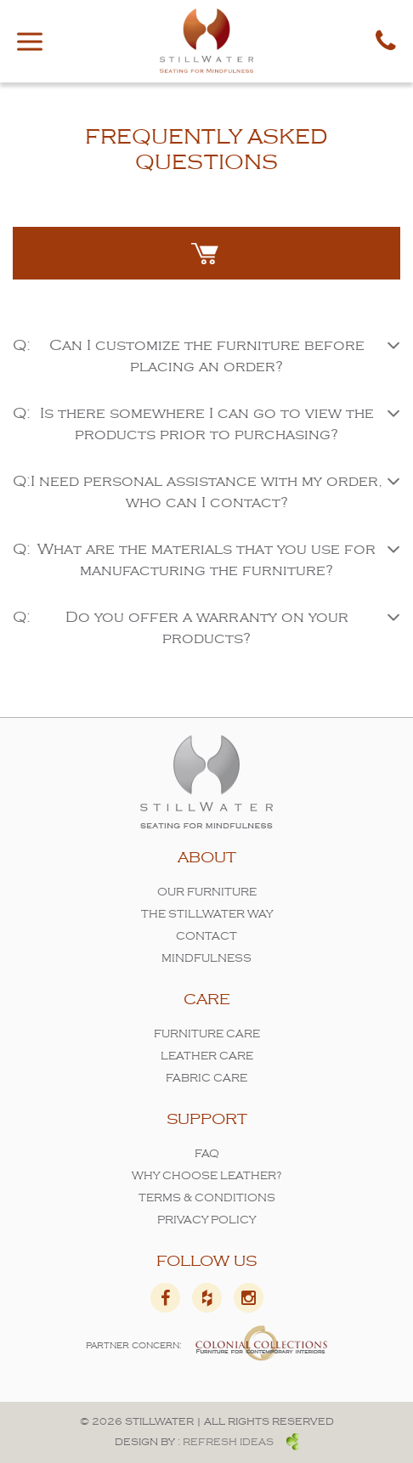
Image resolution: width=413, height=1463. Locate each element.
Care (207, 999)
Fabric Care (206, 1078)
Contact (206, 936)
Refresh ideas (241, 1442)
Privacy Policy (206, 1220)
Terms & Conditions (207, 1198)
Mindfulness (206, 958)
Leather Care (207, 1056)
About (207, 858)
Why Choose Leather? (207, 1176)
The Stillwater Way (207, 914)
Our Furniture (207, 892)
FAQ (207, 1154)
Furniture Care (207, 1034)
